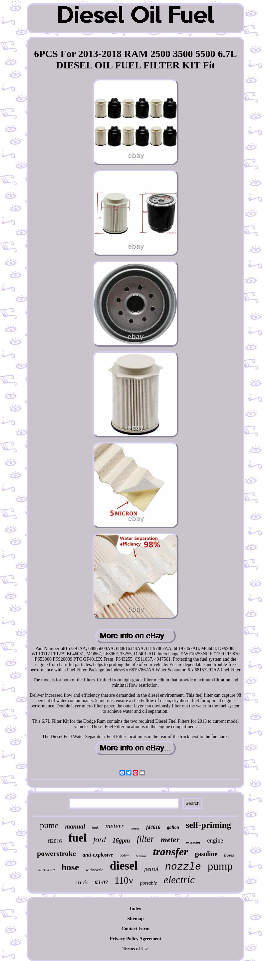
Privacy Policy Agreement (135, 938)
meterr (114, 826)
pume (49, 825)
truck (82, 882)
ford (99, 840)
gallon (173, 827)
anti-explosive (98, 855)
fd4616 (153, 827)
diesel (124, 865)
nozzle (183, 867)
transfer (170, 852)
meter (170, 839)
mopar (135, 828)
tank (95, 827)
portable (148, 883)
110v (124, 880)
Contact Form (135, 928)
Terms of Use (135, 948)
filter (145, 839)
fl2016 (55, 841)
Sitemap (135, 918)
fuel (77, 838)
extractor (193, 842)
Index (135, 908)
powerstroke (56, 853)
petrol (151, 869)
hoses (229, 855)
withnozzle (94, 870)
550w (124, 855)
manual (75, 826)
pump (220, 866)
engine (215, 840)
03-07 (101, 882)
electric (179, 880)
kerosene (46, 869)
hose (70, 867)
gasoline (205, 854)
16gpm (121, 840)
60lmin (141, 856)
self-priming (208, 825)
